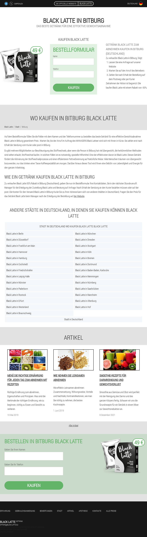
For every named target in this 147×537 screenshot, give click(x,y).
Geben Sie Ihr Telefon (13, 464)
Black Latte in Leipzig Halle (18, 276)
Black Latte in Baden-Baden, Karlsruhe (92, 270)
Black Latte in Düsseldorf (17, 239)
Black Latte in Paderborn (17, 288)
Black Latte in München (85, 233)
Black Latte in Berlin (15, 233)
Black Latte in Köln (83, 251)
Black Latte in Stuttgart (85, 245)
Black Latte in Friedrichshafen (19, 270)
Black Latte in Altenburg (85, 300)
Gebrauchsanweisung (25, 510)
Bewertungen (46, 510)
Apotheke (83, 510)
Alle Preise (111, 510)
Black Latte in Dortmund (86, 264)
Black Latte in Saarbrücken (87, 288)
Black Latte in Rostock (16, 294)
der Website (79, 196)
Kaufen (73, 87)
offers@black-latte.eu (9, 525)
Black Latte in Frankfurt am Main (20, 245)
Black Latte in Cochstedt (17, 264)
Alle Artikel (73, 425)
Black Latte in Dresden (85, 239)
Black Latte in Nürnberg (85, 282)
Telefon (56, 69)
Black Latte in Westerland (17, 306)
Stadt (59, 510)
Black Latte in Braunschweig (18, 313)
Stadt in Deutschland (73, 319)
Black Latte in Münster (16, 282)
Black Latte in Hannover (16, 251)
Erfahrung (5, 510)
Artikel (70, 510)
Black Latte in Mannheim (86, 294)
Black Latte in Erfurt (15, 300)
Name (55, 56)
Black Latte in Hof (83, 306)
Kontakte (96, 510)
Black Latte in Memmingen (87, 276)
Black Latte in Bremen (84, 258)
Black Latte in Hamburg (16, 258)
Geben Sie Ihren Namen (14, 449)
